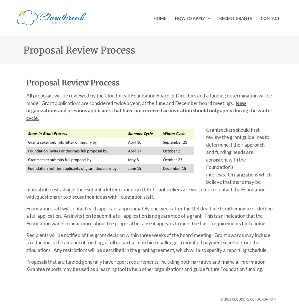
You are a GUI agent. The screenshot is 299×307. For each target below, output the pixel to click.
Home (160, 18)
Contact (270, 18)
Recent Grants (235, 18)
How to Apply (193, 18)
